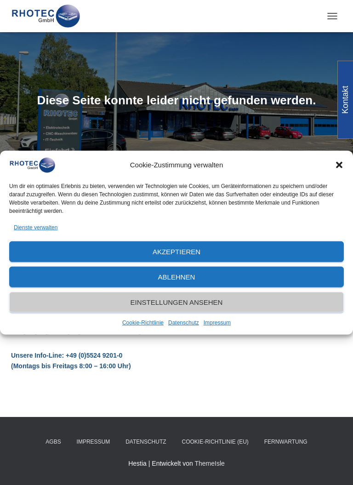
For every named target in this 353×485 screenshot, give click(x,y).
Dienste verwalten (35, 227)
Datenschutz (183, 323)
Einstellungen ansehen (177, 302)
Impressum (217, 323)
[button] (339, 165)
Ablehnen (176, 277)
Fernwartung (285, 442)
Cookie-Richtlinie (143, 323)
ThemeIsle (209, 463)
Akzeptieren (176, 252)
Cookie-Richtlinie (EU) (215, 442)
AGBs (53, 442)
